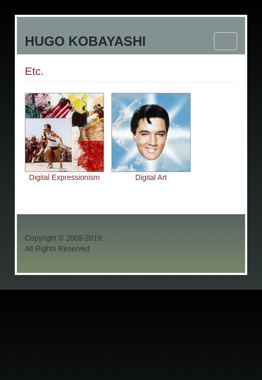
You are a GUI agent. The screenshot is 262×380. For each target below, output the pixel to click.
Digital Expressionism (64, 177)
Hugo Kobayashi (85, 41)
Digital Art (151, 177)
